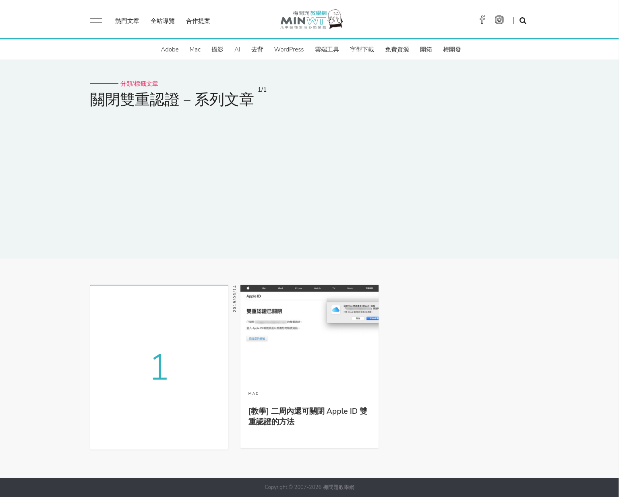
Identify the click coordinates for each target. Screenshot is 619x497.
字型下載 (362, 49)
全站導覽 (163, 21)
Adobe (169, 49)
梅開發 (452, 49)
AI (237, 49)
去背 (257, 49)
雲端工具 (327, 49)
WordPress (289, 49)
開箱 (426, 49)
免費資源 (397, 49)
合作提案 (198, 21)
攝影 (217, 49)
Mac (195, 49)
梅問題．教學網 (311, 21)
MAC (253, 393)
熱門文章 (127, 21)
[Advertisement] (309, 178)
